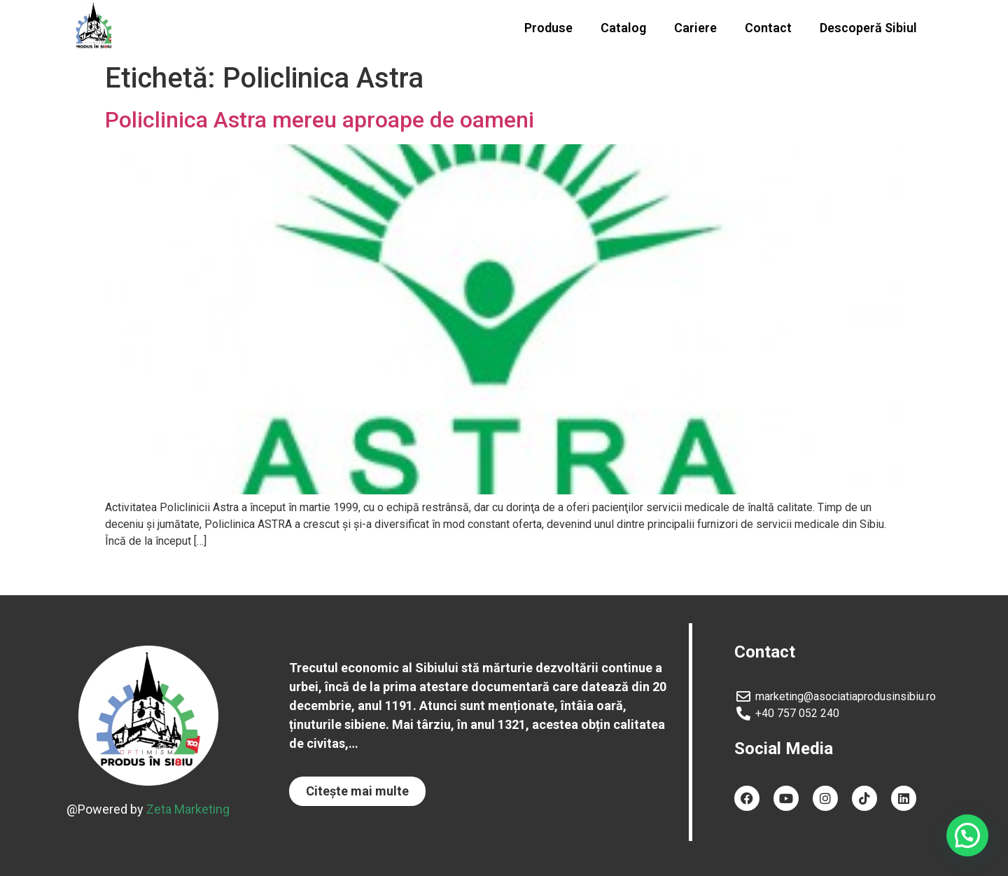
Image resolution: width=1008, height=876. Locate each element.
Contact (768, 27)
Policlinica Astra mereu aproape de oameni (319, 119)
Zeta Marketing (188, 809)
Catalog (623, 27)
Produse (548, 27)
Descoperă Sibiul (868, 27)
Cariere (695, 27)
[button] (357, 791)
